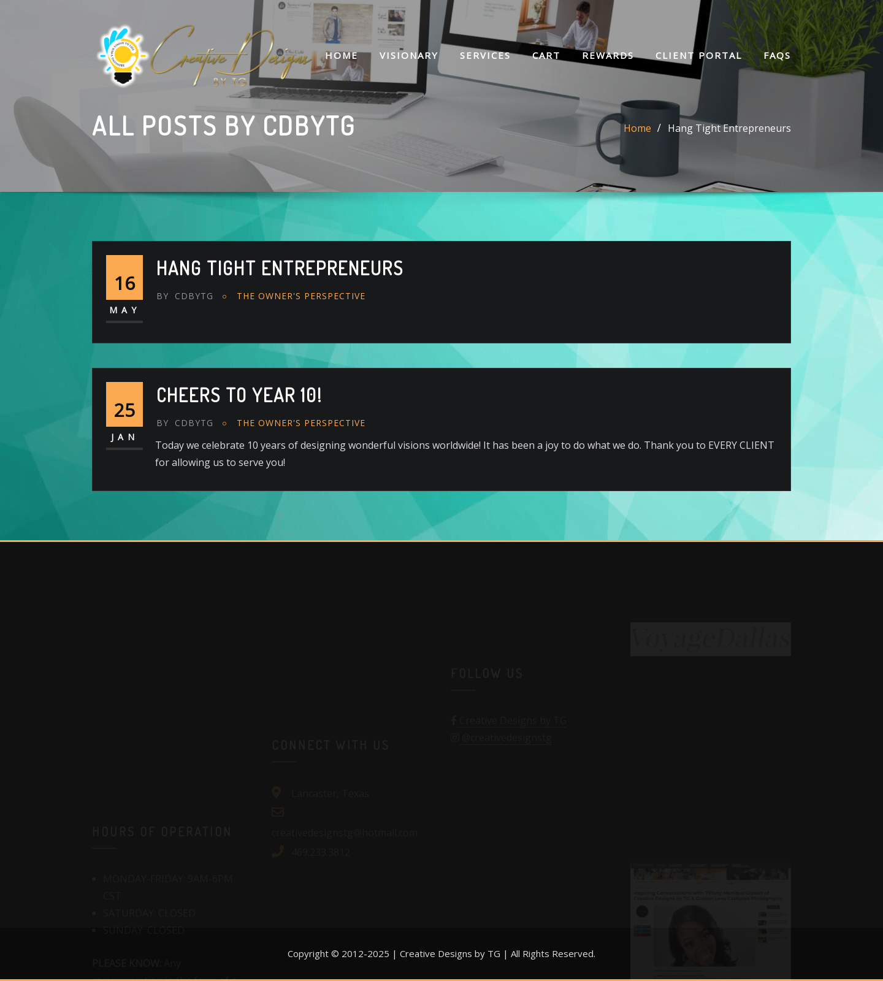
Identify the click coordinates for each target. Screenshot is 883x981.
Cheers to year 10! (239, 395)
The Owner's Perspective (301, 296)
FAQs (777, 55)
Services (485, 55)
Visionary (409, 55)
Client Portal (699, 55)
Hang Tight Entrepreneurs (729, 128)
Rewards (608, 55)
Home (341, 55)
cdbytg (184, 296)
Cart (546, 55)
